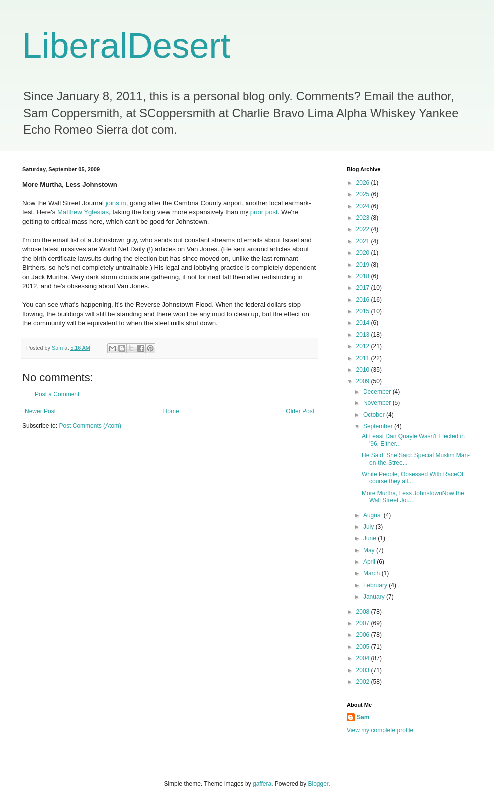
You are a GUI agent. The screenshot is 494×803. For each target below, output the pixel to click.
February (376, 585)
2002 (363, 681)
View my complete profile (380, 730)
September (378, 426)
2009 (363, 381)
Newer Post (40, 411)
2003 (363, 670)
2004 (363, 658)
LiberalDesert (126, 45)
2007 (363, 623)
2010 (363, 369)
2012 (363, 346)
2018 (363, 276)
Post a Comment (57, 394)
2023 (363, 217)
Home (171, 411)
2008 (363, 611)
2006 (363, 634)
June (370, 538)
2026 (363, 182)
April (370, 561)
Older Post (300, 411)
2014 (363, 322)
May (369, 550)
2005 (363, 646)
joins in (116, 203)
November (378, 403)
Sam (363, 717)
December (378, 391)
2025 (363, 194)
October (374, 414)
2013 (363, 334)
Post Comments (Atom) (90, 425)
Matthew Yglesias (83, 212)
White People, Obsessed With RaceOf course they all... (412, 478)
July (369, 526)
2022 (363, 229)
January (374, 596)
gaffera (262, 783)
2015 (363, 311)
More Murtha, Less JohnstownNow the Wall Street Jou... (413, 497)
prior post (264, 212)
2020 (363, 252)
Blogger (318, 783)
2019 (363, 264)
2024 (363, 206)
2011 (363, 358)
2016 (363, 299)
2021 (363, 241)
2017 (363, 287)
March (372, 573)
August (373, 515)
